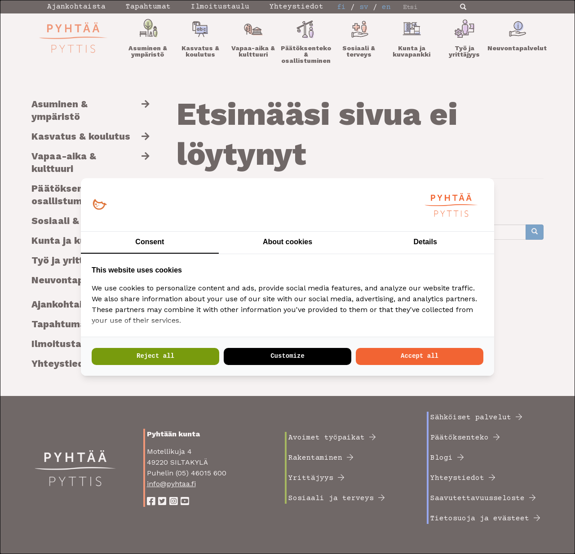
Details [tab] (425, 242)
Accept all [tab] (419, 356)
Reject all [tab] (155, 356)
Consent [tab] (149, 242)
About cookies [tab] (287, 242)
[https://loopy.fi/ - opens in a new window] (99, 205)
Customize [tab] (287, 356)
